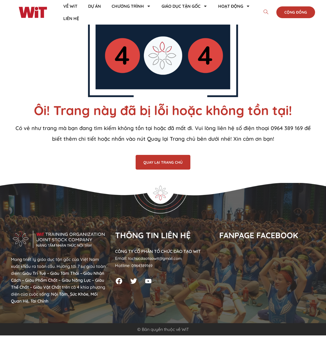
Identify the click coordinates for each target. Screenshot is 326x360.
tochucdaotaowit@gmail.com (158, 258)
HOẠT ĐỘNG (234, 6)
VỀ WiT (70, 6)
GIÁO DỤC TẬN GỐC (184, 6)
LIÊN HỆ (71, 18)
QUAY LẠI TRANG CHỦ (163, 162)
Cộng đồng (295, 12)
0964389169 (143, 265)
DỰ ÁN (94, 6)
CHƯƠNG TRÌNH (131, 6)
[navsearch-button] (266, 12)
